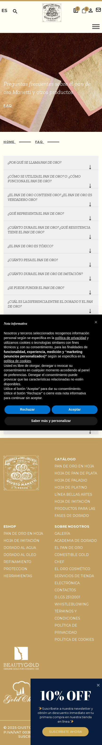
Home (10, 142)
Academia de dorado (76, 541)
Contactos (65, 590)
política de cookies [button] (17, 361)
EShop (10, 526)
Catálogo (65, 459)
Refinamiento (17, 562)
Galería (62, 533)
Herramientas (18, 576)
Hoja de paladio (71, 480)
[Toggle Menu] (96, 26)
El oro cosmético (72, 569)
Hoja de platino (71, 487)
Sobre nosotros (72, 526)
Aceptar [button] (74, 409)
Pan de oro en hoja (74, 466)
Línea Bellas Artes (73, 494)
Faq (8, 105)
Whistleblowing (72, 604)
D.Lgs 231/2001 (67, 597)
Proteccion (15, 569)
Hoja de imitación (72, 501)
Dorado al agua (20, 548)
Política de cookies (74, 639)
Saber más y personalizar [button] (51, 421)
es (4, 10)
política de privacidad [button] (70, 338)
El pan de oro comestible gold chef (72, 555)
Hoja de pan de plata (76, 473)
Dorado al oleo (20, 555)
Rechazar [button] (27, 409)
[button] (96, 322)
